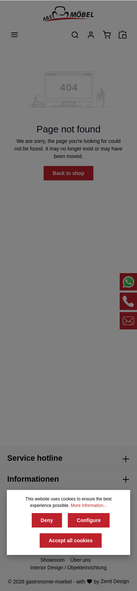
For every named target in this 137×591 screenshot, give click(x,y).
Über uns (80, 560)
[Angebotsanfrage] (122, 34)
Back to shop (68, 173)
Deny (47, 520)
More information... (89, 505)
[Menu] (14, 34)
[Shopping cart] (107, 34)
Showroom (52, 560)
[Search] (75, 34)
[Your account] (91, 34)
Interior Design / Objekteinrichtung (68, 567)
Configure (89, 520)
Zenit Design (115, 581)
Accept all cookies (71, 540)
